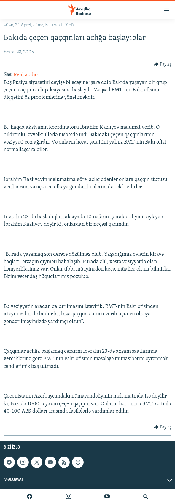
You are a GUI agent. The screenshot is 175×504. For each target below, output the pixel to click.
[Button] (163, 64)
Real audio (26, 75)
